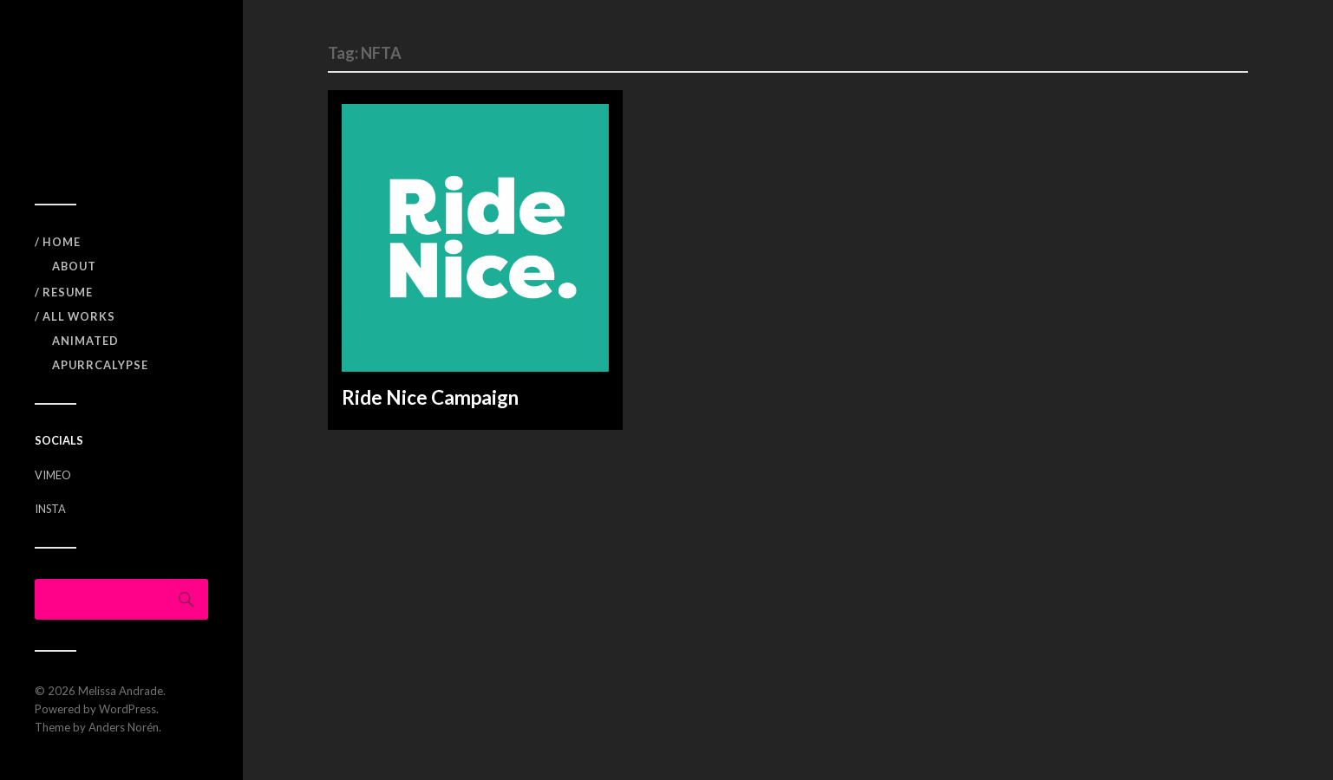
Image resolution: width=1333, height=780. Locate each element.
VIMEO (53, 475)
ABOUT (74, 266)
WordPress (127, 709)
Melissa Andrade (120, 691)
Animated (85, 341)
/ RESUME (64, 292)
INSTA (50, 509)
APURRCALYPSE (100, 365)
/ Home (58, 242)
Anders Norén (123, 727)
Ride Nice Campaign (430, 397)
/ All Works (75, 316)
